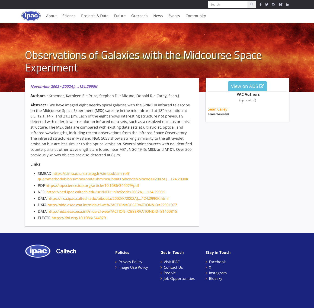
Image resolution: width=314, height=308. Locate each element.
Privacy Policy (130, 261)
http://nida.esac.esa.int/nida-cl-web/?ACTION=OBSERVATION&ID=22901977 (112, 204)
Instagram (218, 272)
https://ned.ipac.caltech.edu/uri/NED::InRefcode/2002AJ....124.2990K (105, 191)
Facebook (217, 261)
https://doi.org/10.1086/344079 (78, 217)
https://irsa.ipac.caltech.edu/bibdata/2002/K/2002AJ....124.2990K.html (108, 198)
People (170, 272)
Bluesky (215, 278)
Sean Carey (217, 109)
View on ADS (247, 86)
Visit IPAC (172, 261)
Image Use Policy (133, 267)
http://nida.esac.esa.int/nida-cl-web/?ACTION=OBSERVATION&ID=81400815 (112, 211)
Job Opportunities (179, 278)
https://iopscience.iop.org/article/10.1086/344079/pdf (92, 185)
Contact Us (173, 267)
